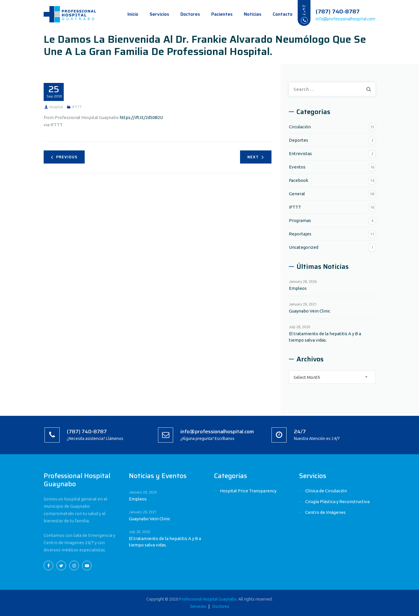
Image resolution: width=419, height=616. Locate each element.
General (297, 193)
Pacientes (216, 14)
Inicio (127, 14)
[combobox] (332, 377)
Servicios (153, 14)
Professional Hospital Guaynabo (208, 599)
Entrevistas (300, 153)
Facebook (298, 180)
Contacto (277, 14)
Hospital (56, 107)
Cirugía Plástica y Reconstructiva (337, 501)
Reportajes (300, 233)
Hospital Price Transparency (248, 490)
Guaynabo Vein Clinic (309, 310)
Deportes (298, 140)
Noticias (246, 14)
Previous (64, 157)
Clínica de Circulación (326, 490)
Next (255, 157)
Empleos (298, 288)
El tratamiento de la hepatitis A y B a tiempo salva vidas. (325, 336)
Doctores (184, 14)
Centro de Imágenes (325, 512)
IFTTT (77, 107)
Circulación (300, 126)
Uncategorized (303, 247)
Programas (300, 220)
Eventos (297, 166)
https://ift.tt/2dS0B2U (141, 117)
